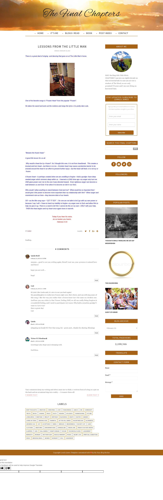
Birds (55, 424)
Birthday (55, 417)
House (64, 431)
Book (35, 413)
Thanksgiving (79, 413)
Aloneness (89, 420)
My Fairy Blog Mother (102, 452)
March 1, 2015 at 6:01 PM (37, 341)
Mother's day (47, 434)
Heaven (61, 413)
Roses (69, 434)
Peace (49, 413)
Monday (37, 434)
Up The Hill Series (65, 420)
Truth (28, 413)
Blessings (63, 417)
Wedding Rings (38, 438)
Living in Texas (31, 420)
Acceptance (47, 424)
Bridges (61, 424)
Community (88, 410)
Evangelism (62, 427)
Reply (96, 280)
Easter (78, 417)
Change (41, 413)
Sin (81, 410)
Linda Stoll (35, 256)
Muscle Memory (59, 434)
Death (72, 417)
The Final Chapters (81, 14)
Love (59, 410)
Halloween (44, 431)
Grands (85, 417)
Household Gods (75, 431)
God (36, 431)
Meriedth (29, 434)
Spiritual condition (90, 434)
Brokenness (71, 424)
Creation (42, 410)
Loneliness (30, 417)
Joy (39, 424)
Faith (55, 413)
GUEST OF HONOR (111, 312)
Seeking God (43, 420)
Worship (55, 438)
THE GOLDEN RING (111, 283)
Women (47, 438)
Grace (76, 410)
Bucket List (81, 424)
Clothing (29, 427)
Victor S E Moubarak (39, 338)
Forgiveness (67, 410)
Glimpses (29, 431)
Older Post (92, 395)
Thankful (53, 420)
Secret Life (77, 434)
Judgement (87, 431)
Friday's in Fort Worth (85, 427)
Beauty (47, 417)
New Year (39, 417)
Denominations (50, 427)
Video (28, 438)
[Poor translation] (7, 468)
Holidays (69, 413)
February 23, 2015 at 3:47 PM (38, 258)
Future (89, 413)
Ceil (32, 286)
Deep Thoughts (31, 410)
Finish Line (71, 427)
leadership (69, 438)
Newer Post (32, 395)
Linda (33, 321)
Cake (89, 424)
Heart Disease (55, 431)
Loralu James (65, 452)
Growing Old (30, 424)
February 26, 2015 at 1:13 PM (38, 288)
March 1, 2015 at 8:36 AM (37, 324)
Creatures (38, 427)
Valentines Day (78, 420)
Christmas (51, 410)
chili (61, 438)
